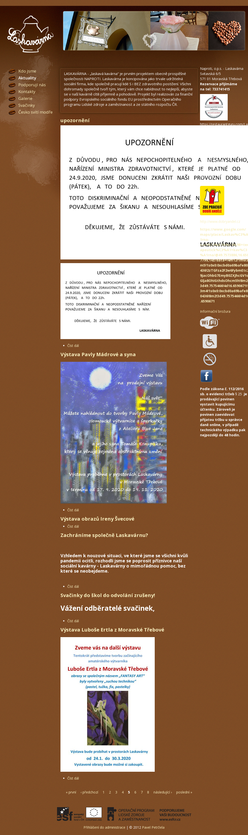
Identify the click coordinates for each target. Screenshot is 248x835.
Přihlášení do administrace (104, 827)
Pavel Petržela (153, 827)
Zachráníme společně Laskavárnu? (104, 535)
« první (71, 792)
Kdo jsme (27, 71)
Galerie (25, 98)
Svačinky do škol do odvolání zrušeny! (107, 595)
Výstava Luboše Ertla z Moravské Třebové (112, 629)
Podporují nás (32, 84)
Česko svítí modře (35, 112)
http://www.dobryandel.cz (220, 221)
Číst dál (73, 345)
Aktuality (27, 78)
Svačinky (26, 105)
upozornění (75, 120)
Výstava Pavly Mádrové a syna (98, 354)
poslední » (184, 792)
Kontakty (26, 91)
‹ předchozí (89, 792)
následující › (163, 792)
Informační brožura (215, 311)
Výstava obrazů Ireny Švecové (97, 518)
